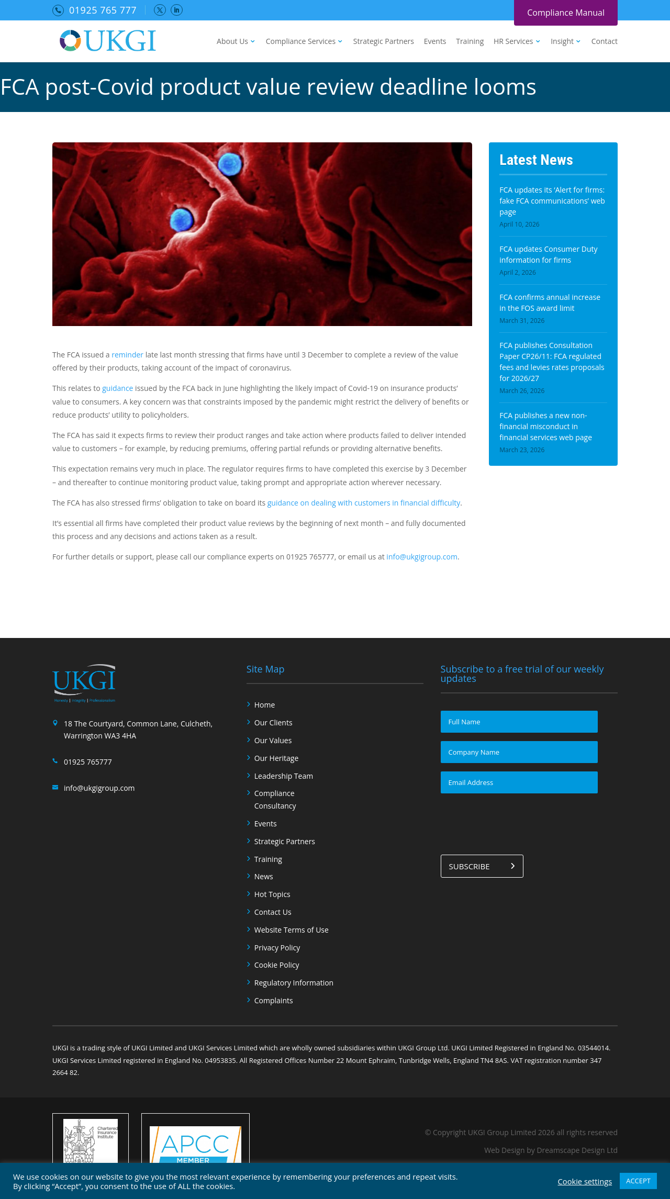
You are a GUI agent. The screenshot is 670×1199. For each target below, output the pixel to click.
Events (435, 42)
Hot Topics (272, 894)
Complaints (273, 1000)
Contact (604, 42)
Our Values (273, 740)
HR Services (513, 42)
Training (470, 42)
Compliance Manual (566, 12)
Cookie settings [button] (585, 1181)
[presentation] (520, 822)
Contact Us (273, 912)
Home (264, 705)
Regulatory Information (293, 983)
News (263, 876)
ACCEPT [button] (638, 1180)
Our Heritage (276, 758)
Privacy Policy (277, 948)
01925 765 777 (103, 10)
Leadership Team (283, 776)
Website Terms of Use (291, 930)
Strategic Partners (383, 42)
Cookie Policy (276, 965)
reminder (127, 355)
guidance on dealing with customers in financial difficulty (363, 503)
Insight (562, 42)
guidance (117, 388)
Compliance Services (301, 42)
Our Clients (273, 722)
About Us (232, 42)
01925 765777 (88, 762)
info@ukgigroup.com (421, 557)
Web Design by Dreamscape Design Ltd (551, 1150)
